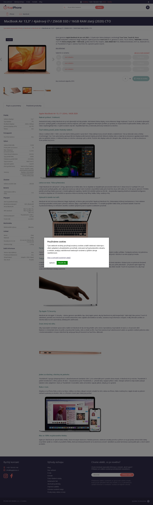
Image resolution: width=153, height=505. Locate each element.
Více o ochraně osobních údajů (59, 258)
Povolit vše (62, 263)
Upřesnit (52, 263)
